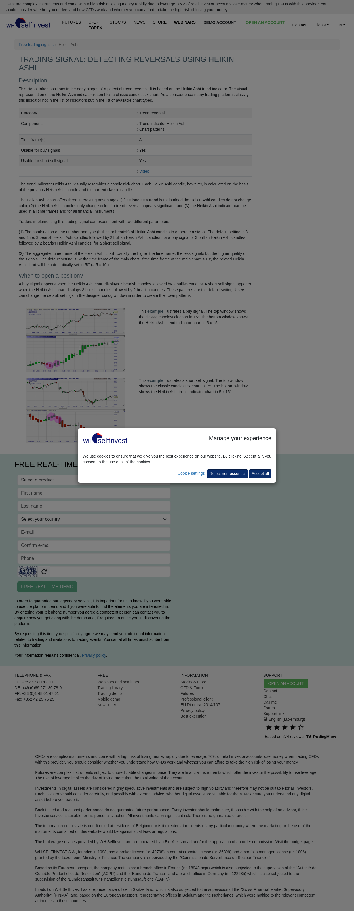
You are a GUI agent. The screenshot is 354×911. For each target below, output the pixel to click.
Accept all (260, 473)
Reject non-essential (228, 473)
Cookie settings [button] (191, 473)
